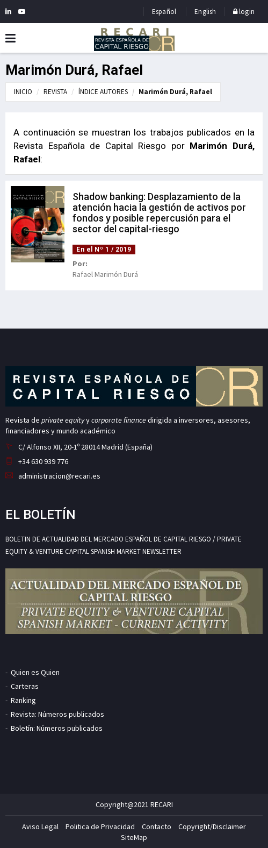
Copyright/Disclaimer (212, 826)
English (205, 11)
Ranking (23, 700)
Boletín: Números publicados (57, 728)
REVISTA (55, 91)
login (244, 11)
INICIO (23, 91)
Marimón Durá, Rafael (175, 91)
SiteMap (134, 837)
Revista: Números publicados (57, 714)
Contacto (156, 826)
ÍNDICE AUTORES (103, 91)
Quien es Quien (35, 672)
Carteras (25, 686)
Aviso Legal (40, 826)
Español (164, 11)
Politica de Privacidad (100, 826)
